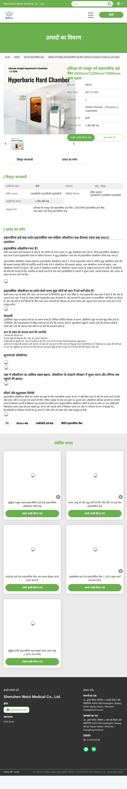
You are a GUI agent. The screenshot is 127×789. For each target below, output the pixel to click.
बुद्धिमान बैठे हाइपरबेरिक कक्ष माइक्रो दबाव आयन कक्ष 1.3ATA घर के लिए (32, 652)
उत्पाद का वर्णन (69, 159)
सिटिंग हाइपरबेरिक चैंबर (71, 423)
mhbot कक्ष (22, 423)
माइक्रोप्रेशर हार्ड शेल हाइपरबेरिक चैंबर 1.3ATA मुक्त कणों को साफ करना (95, 578)
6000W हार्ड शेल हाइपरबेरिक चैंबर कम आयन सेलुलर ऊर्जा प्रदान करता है (32, 578)
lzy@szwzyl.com (16, 709)
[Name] (109, 4)
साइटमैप (16, 772)
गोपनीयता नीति (8, 772)
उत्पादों (16, 57)
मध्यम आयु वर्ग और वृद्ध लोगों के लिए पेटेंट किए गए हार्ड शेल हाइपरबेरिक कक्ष (94, 504)
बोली (111, 14)
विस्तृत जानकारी (25, 159)
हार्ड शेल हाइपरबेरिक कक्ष (34, 57)
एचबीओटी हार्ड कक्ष (44, 423)
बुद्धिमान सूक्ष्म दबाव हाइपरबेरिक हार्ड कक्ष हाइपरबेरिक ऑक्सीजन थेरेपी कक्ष (32, 504)
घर (7, 57)
